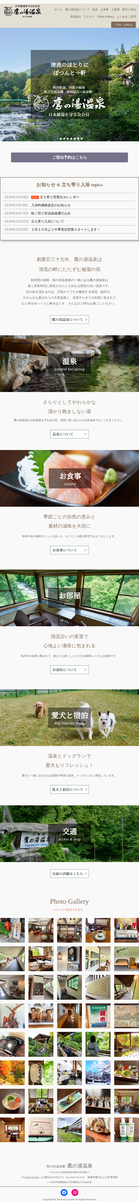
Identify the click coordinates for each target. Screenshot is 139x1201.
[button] (6, 85)
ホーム (58, 9)
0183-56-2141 (32, 1177)
